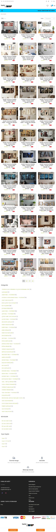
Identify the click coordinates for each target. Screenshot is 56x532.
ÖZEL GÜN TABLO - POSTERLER (9, 392)
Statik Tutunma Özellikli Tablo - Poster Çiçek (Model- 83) (28, 36)
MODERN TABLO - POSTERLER (9, 376)
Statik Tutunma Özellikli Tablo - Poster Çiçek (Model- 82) (46, 36)
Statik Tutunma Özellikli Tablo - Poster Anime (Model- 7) (28, 187)
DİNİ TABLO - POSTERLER (8, 338)
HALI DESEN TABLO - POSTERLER (9, 354)
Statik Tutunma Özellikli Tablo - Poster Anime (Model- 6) (46, 187)
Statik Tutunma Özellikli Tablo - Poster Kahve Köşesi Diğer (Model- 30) (28, 230)
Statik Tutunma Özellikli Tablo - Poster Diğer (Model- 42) (9, 144)
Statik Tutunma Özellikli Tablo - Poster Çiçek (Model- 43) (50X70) (46, 273)
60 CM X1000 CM (6, 429)
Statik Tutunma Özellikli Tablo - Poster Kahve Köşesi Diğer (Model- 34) (46, 209)
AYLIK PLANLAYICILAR (6, 300)
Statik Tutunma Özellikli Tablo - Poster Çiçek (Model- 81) (46, 58)
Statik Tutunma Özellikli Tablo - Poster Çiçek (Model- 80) (28, 101)
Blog (30, 500)
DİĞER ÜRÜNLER (5, 330)
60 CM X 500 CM (6, 426)
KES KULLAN (4, 365)
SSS (29, 495)
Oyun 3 (3, 446)
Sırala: (42, 18)
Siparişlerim (31, 509)
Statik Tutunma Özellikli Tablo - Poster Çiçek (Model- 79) (46, 101)
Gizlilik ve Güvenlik (33, 493)
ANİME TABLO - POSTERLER (8, 295)
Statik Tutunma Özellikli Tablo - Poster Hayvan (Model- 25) (9, 101)
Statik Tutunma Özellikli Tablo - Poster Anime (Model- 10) (28, 165)
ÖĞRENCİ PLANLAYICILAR (7, 387)
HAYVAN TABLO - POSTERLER (9, 360)
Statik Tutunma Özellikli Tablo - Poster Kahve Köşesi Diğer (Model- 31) (9, 230)
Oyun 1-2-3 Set (5, 441)
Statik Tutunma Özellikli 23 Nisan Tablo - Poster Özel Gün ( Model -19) (28, 273)
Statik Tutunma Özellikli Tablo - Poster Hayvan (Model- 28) (9, 79)
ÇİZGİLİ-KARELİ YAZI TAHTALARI (9, 316)
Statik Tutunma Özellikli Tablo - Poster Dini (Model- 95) (28, 122)
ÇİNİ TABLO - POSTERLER (8, 314)
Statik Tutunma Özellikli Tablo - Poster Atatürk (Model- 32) (9, 252)
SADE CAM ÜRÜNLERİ (7, 400)
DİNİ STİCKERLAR (5, 335)
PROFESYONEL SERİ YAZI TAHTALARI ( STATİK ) (12, 398)
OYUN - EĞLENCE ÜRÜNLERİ (8, 384)
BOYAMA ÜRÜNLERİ (6, 308)
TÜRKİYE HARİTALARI (6, 406)
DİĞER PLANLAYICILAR (7, 324)
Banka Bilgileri (32, 484)
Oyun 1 (3, 438)
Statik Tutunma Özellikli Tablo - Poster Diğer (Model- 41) (28, 144)
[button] (52, 6)
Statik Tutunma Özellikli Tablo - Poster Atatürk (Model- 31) (28, 252)
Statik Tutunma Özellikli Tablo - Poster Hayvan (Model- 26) (46, 79)
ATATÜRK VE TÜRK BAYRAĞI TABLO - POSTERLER (13, 297)
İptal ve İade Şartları (33, 489)
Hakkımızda (31, 497)
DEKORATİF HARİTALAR (7, 322)
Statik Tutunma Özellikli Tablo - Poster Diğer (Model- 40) (46, 144)
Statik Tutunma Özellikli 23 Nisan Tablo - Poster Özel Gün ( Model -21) (46, 252)
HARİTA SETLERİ (5, 357)
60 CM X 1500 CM (6, 421)
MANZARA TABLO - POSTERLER (9, 371)
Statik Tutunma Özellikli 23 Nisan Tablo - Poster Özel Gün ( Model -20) (9, 273)
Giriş (53, 1)
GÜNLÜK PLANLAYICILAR (7, 349)
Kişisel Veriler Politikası (34, 491)
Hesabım (31, 506)
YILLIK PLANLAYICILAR (7, 411)
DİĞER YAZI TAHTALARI (7, 333)
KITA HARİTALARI (5, 368)
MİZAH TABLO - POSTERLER (8, 373)
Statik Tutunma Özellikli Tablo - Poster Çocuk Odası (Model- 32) (9, 58)
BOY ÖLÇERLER (5, 305)
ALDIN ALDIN (5, 292)
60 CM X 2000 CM (6, 423)
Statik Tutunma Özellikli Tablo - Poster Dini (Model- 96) (9, 122)
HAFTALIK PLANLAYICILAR (7, 352)
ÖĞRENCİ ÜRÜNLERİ (6, 390)
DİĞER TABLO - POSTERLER (8, 327)
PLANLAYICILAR (5, 395)
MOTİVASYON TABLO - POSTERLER (10, 379)
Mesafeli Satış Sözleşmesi (35, 486)
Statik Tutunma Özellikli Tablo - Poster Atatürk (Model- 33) (46, 230)
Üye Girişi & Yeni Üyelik (34, 504)
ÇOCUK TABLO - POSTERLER (9, 319)
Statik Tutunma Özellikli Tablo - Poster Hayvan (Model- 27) (28, 79)
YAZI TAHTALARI (5, 409)
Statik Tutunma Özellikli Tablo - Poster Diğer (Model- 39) (9, 165)
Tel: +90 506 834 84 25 (7, 1)
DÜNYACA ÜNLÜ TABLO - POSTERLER (10, 343)
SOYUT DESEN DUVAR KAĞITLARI (9, 403)
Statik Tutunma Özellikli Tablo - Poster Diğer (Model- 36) (28, 209)
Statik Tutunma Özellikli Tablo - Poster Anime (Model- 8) (9, 187)
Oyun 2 (3, 443)
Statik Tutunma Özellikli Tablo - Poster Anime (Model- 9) (46, 165)
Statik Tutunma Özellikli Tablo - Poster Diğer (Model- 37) (9, 209)
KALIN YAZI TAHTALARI (7, 362)
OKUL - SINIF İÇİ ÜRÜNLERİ (8, 381)
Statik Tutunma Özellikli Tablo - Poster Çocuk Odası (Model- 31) (28, 58)
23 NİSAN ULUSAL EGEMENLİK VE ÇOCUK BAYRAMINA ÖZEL (15, 289)
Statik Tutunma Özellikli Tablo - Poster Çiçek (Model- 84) (9, 36)
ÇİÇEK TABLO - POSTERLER (8, 311)
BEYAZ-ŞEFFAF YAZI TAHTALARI (9, 303)
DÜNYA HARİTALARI (6, 341)
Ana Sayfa (3, 14)
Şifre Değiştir (32, 511)
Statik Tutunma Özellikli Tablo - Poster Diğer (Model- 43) (46, 122)
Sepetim (40, 530)
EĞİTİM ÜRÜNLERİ (6, 346)
